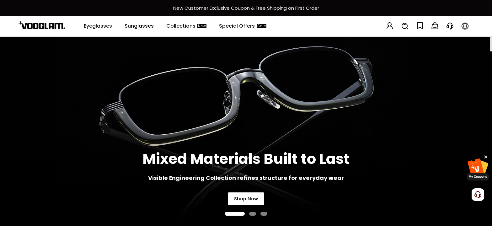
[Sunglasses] (139, 26)
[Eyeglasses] (98, 26)
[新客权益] (246, 8)
